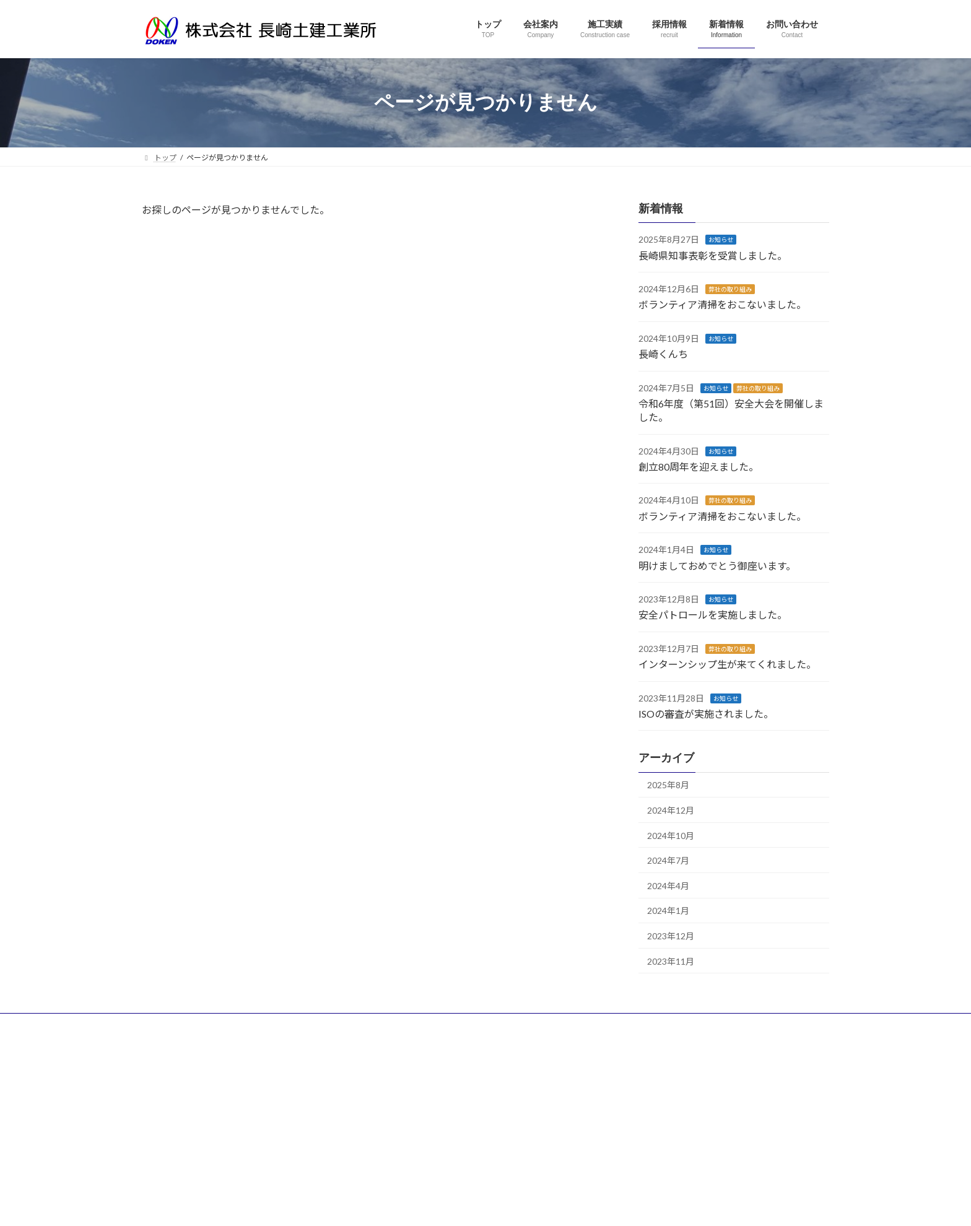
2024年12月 (670, 810)
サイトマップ (274, 1024)
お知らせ (720, 239)
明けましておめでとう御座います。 (717, 565)
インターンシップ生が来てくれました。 (727, 664)
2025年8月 (668, 785)
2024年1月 (668, 910)
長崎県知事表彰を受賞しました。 (712, 255)
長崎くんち (663, 354)
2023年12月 (670, 936)
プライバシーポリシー (191, 1024)
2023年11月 (670, 960)
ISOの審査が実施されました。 (705, 714)
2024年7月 (668, 860)
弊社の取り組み (730, 289)
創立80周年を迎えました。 (698, 466)
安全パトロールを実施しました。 (712, 614)
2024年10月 (670, 835)
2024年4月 (668, 885)
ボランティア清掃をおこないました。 (722, 304)
